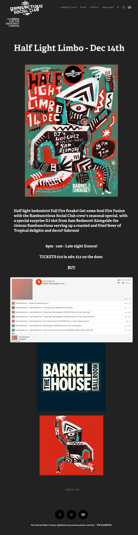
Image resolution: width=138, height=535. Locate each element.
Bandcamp (108, 7)
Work (83, 7)
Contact (94, 7)
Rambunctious (68, 7)
